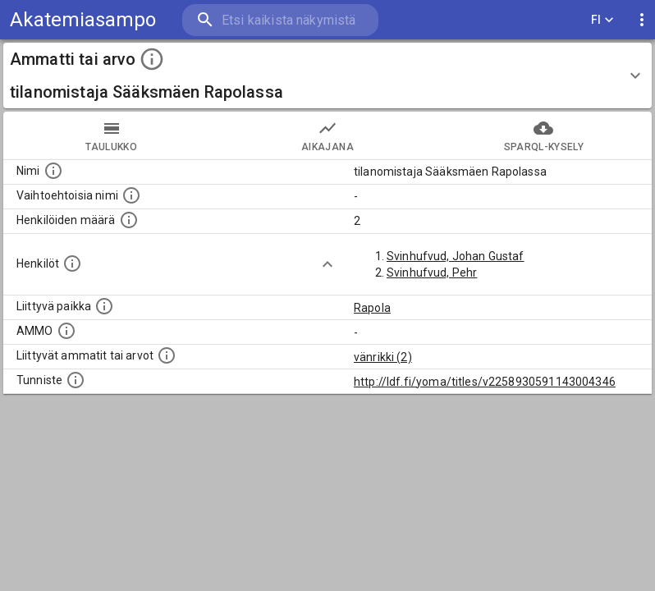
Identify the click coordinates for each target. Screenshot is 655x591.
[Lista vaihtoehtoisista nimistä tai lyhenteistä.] (131, 195)
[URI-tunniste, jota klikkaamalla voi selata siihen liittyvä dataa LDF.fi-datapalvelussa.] (75, 380)
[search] (280, 20)
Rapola (372, 307)
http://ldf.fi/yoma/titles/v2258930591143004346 (485, 381)
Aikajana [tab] (327, 135)
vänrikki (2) (383, 357)
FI (602, 20)
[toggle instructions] (152, 59)
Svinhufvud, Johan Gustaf (455, 256)
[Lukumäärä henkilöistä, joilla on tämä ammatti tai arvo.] (129, 220)
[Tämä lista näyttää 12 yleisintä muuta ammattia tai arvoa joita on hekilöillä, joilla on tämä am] (166, 355)
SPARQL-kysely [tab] (544, 135)
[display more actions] (642, 20)
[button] (327, 75)
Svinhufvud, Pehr (432, 272)
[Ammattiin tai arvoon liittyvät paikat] (104, 306)
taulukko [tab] (111, 135)
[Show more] (327, 264)
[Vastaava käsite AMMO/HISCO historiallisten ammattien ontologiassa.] (66, 331)
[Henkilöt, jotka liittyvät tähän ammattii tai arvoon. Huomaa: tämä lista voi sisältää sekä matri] (72, 263)
